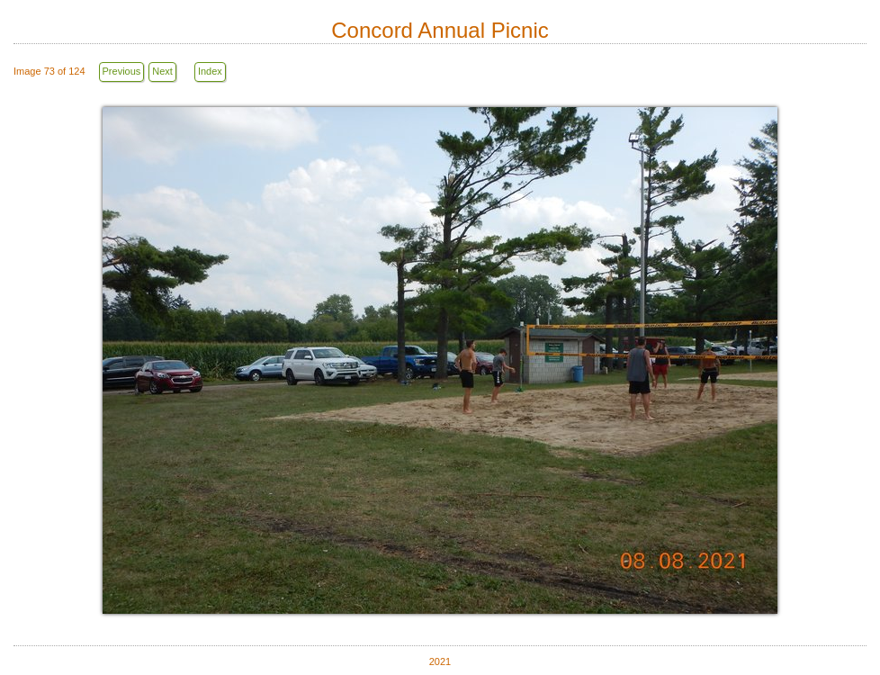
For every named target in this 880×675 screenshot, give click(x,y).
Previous (122, 71)
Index (210, 71)
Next (162, 71)
